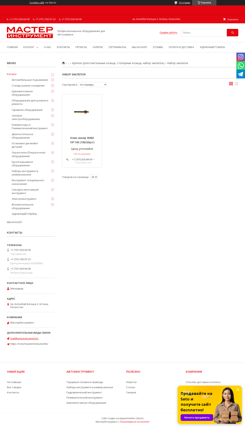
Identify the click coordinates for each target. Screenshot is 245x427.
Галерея (131, 392)
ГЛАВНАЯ (12, 47)
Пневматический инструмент (85, 397)
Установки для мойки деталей (25, 145)
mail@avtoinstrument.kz (24, 338)
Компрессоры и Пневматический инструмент (30, 126)
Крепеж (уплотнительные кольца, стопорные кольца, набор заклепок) (118, 63)
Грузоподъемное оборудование (22, 163)
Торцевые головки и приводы (85, 382)
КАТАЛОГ (28, 47)
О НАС (47, 47)
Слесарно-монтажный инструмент (25, 191)
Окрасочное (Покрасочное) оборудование (28, 154)
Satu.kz (140, 418)
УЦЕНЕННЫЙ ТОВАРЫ (212, 47)
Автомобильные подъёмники (30, 79)
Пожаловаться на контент (134, 421)
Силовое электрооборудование (26, 117)
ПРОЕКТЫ (81, 47)
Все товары (14, 387)
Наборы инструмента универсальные (25, 172)
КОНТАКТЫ (63, 47)
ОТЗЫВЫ (158, 47)
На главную (14, 382)
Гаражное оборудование (27, 110)
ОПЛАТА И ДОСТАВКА (181, 47)
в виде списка (236, 84)
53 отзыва (184, 2)
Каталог (12, 74)
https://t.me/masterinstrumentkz (29, 343)
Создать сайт (37, 2)
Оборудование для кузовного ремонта (30, 102)
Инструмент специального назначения (28, 181)
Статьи (130, 387)
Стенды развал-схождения (28, 85)
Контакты (13, 392)
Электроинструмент (24, 198)
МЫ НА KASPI (139, 47)
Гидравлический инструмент (84, 392)
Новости (131, 382)
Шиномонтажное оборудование (22, 93)
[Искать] (232, 32)
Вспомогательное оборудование (23, 206)
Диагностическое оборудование (22, 135)
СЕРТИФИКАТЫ (117, 47)
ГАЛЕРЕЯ (98, 47)
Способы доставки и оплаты (203, 382)
